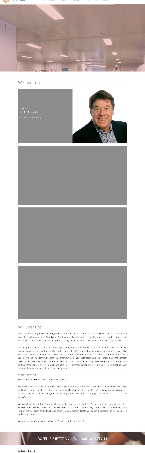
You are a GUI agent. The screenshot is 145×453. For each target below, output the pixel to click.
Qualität (79, 5)
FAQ (111, 5)
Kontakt (121, 5)
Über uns (91, 5)
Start (56, 5)
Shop (102, 5)
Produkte (67, 5)
